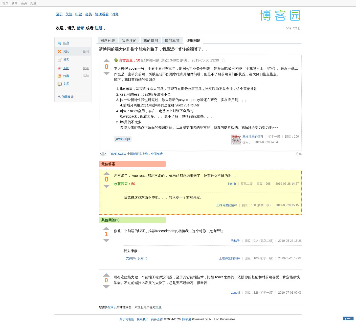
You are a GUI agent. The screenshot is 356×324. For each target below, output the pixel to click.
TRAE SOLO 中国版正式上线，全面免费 (136, 154)
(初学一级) (263, 205)
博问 (66, 51)
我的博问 (150, 40)
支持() (131, 258)
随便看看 (102, 14)
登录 (80, 28)
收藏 (66, 76)
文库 (66, 83)
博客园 (186, 319)
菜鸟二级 (247, 183)
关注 (69, 14)
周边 (33, 3)
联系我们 (143, 319)
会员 (24, 3)
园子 (59, 14)
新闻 (15, 3)
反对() (142, 258)
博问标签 (172, 40)
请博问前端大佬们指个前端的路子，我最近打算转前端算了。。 (154, 49)
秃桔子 (235, 241)
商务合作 (157, 319)
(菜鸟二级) (266, 241)
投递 (86, 68)
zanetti (235, 292)
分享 (299, 154)
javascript (122, 139)
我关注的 (129, 40)
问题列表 (107, 40)
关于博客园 (126, 319)
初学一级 (274, 136)
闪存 (66, 43)
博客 (66, 59)
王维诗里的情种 (253, 136)
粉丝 (78, 14)
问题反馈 (68, 97)
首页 (5, 3)
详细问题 (193, 40)
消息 (114, 14)
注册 (98, 28)
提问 (86, 51)
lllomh (232, 183)
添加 (86, 76)
